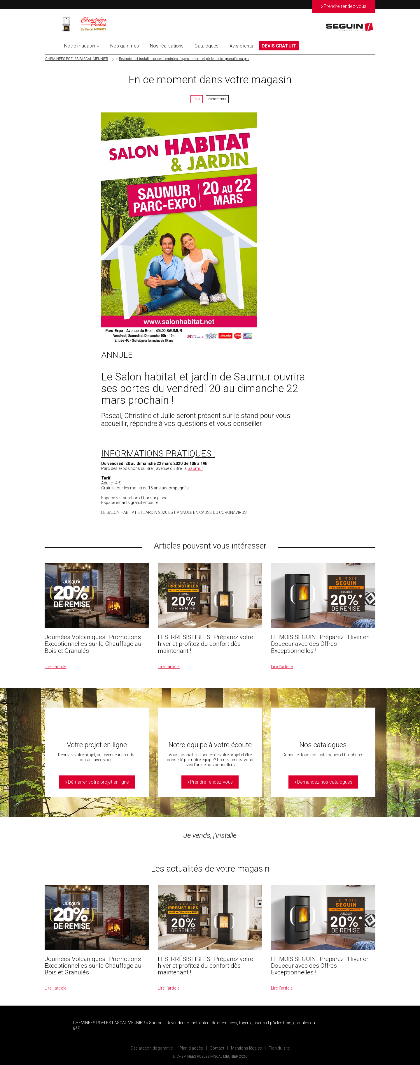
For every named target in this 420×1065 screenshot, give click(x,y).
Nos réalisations (167, 46)
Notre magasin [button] (81, 46)
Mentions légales (246, 1048)
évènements (217, 99)
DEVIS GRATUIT (279, 46)
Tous (196, 99)
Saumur (195, 468)
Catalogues (206, 46)
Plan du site (279, 1048)
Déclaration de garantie (152, 1048)
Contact (217, 1048)
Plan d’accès (191, 1048)
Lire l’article (55, 666)
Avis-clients (241, 46)
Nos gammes (124, 46)
